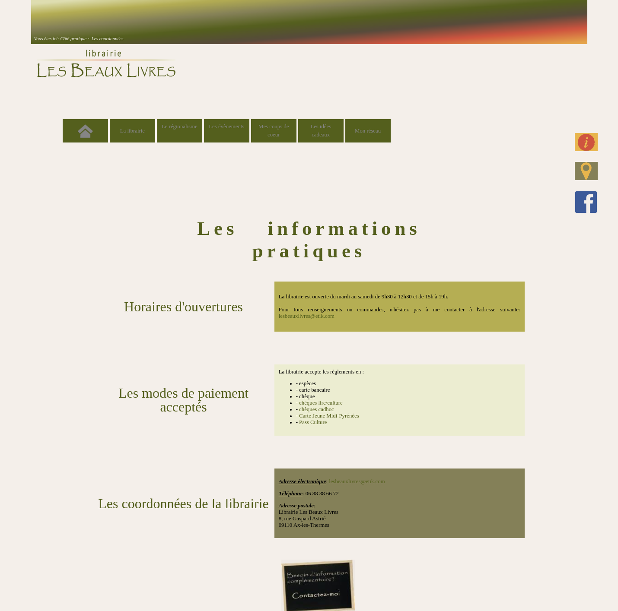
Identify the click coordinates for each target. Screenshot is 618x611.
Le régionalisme (180, 126)
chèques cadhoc (316, 409)
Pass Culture (313, 422)
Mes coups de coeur (273, 130)
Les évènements (226, 126)
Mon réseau (368, 131)
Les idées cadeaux (320, 130)
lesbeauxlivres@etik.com (306, 316)
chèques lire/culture (321, 403)
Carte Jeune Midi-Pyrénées (329, 416)
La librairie (132, 131)
